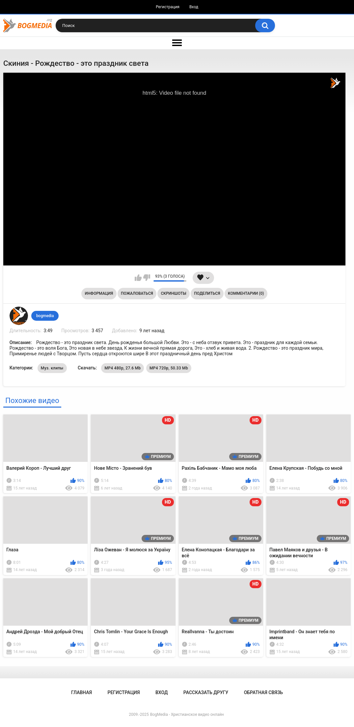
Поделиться (207, 293)
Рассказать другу (205, 692)
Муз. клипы (52, 368)
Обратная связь (263, 692)
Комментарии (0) (246, 293)
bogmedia (45, 315)
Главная (81, 692)
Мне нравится (138, 277)
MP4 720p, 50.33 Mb (169, 368)
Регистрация (167, 7)
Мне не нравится (146, 277)
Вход (193, 7)
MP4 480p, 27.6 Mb (122, 368)
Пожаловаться (137, 293)
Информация (99, 293)
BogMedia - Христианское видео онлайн (187, 714)
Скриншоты (173, 293)
